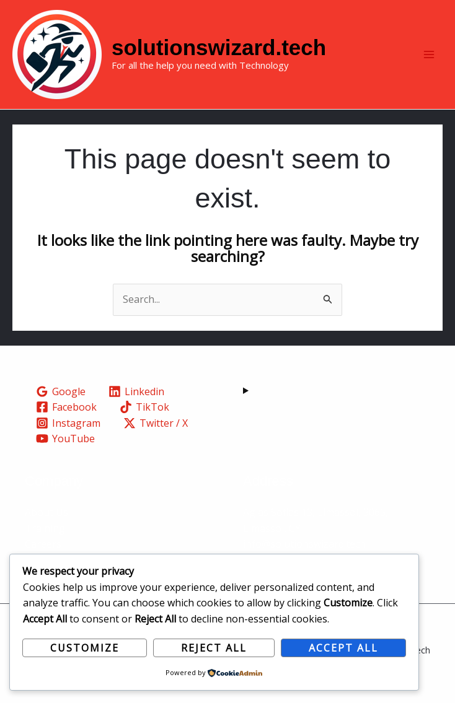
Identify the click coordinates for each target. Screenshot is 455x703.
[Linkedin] (137, 391)
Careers (43, 544)
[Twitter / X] (156, 423)
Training (45, 528)
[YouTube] (65, 438)
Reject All (214, 648)
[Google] (61, 391)
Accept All (343, 648)
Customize (84, 648)
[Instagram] (68, 423)
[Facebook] (66, 407)
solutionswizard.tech (219, 47)
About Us (46, 512)
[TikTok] (145, 407)
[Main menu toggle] (429, 54)
